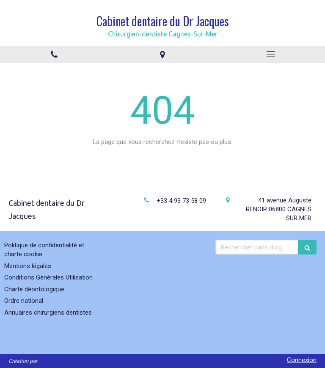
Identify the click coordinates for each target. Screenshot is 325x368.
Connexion (302, 360)
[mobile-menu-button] (271, 54)
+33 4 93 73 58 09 (181, 201)
